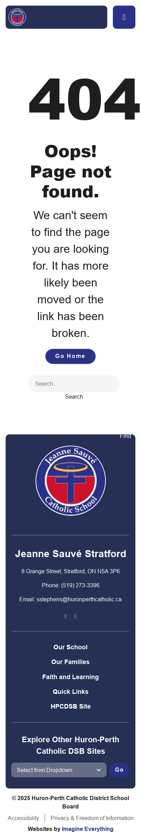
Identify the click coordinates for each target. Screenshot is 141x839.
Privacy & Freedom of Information (92, 818)
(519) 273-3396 (80, 585)
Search (74, 396)
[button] (124, 17)
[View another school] (59, 770)
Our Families (70, 661)
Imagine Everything (88, 829)
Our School (70, 647)
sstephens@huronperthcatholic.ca (79, 599)
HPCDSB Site (71, 706)
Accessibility (23, 818)
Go (119, 769)
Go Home (70, 356)
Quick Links (71, 691)
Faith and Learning (70, 677)
